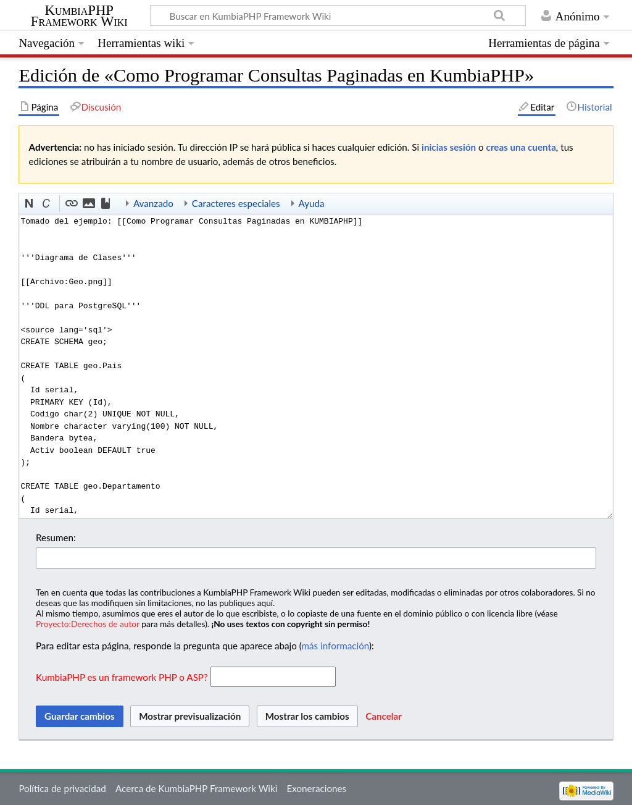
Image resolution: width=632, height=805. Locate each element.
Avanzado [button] (153, 203)
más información (335, 645)
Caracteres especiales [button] (236, 203)
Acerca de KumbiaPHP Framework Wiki (196, 788)
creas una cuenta (521, 147)
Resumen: (56, 537)
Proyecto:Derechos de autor (87, 623)
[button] (29, 204)
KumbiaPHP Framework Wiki (79, 16)
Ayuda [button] (312, 203)
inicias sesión (449, 147)
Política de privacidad (62, 788)
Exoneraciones (317, 788)
